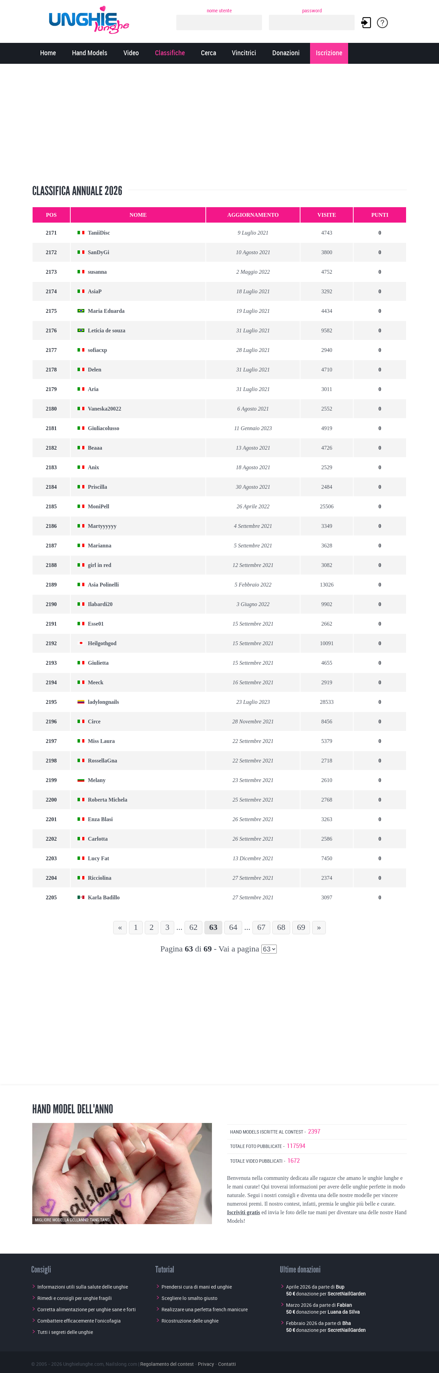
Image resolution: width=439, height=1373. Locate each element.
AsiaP (95, 291)
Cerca (208, 53)
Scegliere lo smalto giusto (189, 1298)
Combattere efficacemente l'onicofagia (79, 1320)
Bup (340, 1286)
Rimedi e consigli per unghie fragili (74, 1298)
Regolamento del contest (167, 1364)
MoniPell (98, 506)
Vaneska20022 (104, 409)
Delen (94, 369)
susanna (97, 272)
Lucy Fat (98, 858)
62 (193, 927)
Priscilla (97, 487)
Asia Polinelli (103, 585)
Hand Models (89, 53)
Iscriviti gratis (243, 1212)
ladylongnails (103, 702)
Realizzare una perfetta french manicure (205, 1309)
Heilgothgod (102, 643)
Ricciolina (99, 878)
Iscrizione (329, 53)
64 (233, 927)
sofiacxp (97, 350)
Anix (93, 467)
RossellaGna (102, 761)
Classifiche (170, 53)
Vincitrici (244, 53)
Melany (97, 780)
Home (48, 53)
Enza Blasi (100, 819)
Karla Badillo (104, 897)
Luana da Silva (344, 1312)
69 (301, 927)
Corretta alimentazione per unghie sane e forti (86, 1309)
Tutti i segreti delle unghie (65, 1332)
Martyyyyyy (102, 526)
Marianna (99, 545)
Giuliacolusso (103, 428)
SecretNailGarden (347, 1293)
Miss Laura (101, 741)
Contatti (227, 1364)
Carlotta (98, 839)
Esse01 (96, 624)
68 (281, 927)
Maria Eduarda (106, 311)
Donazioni (286, 53)
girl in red (99, 565)
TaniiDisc (99, 233)
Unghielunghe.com (83, 1364)
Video (131, 53)
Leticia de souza (106, 330)
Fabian (344, 1305)
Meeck (95, 682)
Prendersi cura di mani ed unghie (197, 1286)
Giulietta (98, 663)
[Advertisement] (219, 125)
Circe (94, 721)
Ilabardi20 (100, 604)
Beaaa (95, 448)
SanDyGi (98, 252)
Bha (346, 1323)
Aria (93, 389)
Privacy (206, 1364)
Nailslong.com (121, 1364)
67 (261, 927)
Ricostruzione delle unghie (190, 1320)
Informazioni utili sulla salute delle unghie (82, 1286)
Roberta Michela (107, 800)
